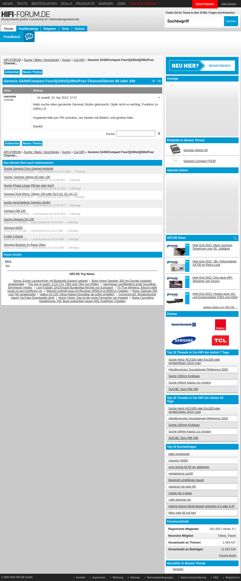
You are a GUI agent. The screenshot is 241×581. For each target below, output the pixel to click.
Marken (105, 4)
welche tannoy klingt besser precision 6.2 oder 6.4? (202, 506)
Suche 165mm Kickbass (184, 376)
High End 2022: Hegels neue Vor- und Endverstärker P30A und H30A (215, 295)
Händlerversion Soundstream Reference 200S (198, 369)
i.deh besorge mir (180, 499)
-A (153, 81)
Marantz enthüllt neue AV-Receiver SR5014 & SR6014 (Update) (88, 291)
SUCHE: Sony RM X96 (183, 389)
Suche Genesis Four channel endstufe (28, 168)
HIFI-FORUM (12, 60)
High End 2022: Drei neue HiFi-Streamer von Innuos (213, 279)
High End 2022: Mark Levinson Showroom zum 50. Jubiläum (212, 247)
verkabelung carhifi (181, 473)
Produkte (85, 4)
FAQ (215, 577)
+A (159, 81)
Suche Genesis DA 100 (19, 219)
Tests (22, 4)
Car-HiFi (79, 60)
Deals (66, 4)
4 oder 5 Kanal (13, 236)
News (8, 4)
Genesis (178, 569)
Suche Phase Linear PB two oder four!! (29, 185)
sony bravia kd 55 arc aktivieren (189, 467)
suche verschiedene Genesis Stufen (27, 202)
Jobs (121, 4)
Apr (8, 265)
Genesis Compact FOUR (200, 161)
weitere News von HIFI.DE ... (220, 307)
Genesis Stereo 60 (196, 150)
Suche (66, 60)
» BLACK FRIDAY (143, 4)
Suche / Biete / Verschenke (41, 60)
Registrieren (233, 577)
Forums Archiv (227, 555)
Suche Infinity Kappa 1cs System (190, 382)
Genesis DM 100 (14, 211)
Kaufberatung (28, 28)
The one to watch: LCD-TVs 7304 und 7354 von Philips (63, 284)
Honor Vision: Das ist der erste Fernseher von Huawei (93, 297)
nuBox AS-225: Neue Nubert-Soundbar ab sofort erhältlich (77, 294)
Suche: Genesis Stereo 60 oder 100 (27, 177)
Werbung (118, 577)
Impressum (98, 577)
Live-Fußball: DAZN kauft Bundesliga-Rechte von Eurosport (74, 287)
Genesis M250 (13, 228)
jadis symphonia (179, 454)
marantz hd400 (178, 460)
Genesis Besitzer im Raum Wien (25, 244)
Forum (8, 28)
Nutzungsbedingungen (160, 577)
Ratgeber (49, 28)
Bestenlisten (44, 4)
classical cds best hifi (182, 486)
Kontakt (80, 577)
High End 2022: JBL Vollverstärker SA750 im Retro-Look (215, 263)
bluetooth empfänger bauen (186, 480)
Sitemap (135, 577)
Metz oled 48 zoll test (182, 512)
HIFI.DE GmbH (24, 577)
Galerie (80, 28)
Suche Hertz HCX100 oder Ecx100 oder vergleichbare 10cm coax (194, 361)
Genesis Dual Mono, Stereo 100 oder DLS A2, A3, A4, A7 (41, 194)
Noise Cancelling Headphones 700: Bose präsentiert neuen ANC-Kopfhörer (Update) (96, 299)
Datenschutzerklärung (193, 577)
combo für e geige (180, 493)
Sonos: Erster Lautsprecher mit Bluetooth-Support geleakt (50, 281)
